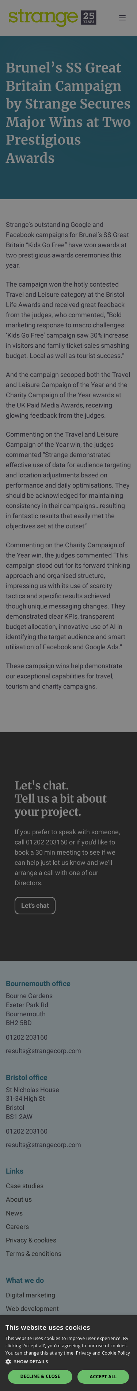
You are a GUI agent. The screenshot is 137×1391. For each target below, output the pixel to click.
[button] (68, 1362)
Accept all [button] (103, 1377)
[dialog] (68, 695)
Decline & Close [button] (40, 1376)
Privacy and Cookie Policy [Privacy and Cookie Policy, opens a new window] (103, 1353)
